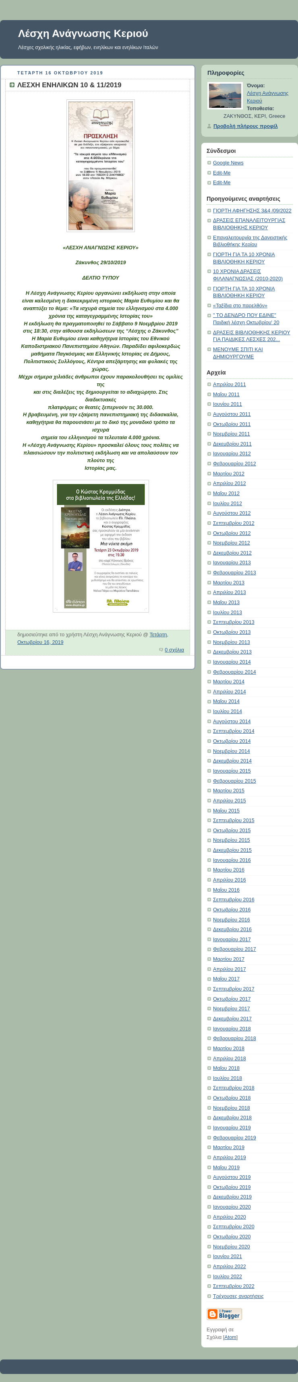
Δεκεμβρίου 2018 (232, 1118)
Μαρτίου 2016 (228, 870)
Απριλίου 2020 (229, 1217)
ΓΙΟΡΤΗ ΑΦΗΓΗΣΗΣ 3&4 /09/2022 (252, 211)
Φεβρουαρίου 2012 (234, 464)
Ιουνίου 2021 (227, 1256)
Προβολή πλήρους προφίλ (245, 126)
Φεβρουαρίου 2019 (234, 1138)
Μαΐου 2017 (226, 979)
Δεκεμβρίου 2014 (232, 761)
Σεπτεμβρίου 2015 (234, 820)
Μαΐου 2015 (226, 811)
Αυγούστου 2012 (232, 513)
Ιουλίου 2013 (227, 612)
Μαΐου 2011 (226, 394)
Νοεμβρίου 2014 (231, 751)
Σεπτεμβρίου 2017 (234, 989)
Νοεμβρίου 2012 (231, 543)
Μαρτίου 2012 (228, 474)
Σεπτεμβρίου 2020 (234, 1227)
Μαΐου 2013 (226, 602)
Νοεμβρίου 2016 (231, 920)
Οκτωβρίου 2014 (231, 741)
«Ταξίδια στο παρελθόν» (240, 305)
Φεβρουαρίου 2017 (234, 949)
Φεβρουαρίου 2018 (234, 1038)
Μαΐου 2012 (226, 493)
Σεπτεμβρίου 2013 (234, 622)
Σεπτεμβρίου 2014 (234, 731)
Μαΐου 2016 (226, 890)
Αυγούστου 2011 (232, 414)
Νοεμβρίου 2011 (231, 434)
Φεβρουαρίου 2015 (234, 781)
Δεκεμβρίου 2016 (232, 929)
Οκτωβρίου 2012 (231, 533)
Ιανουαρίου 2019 (232, 1128)
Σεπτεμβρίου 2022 (234, 1286)
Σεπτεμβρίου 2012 (234, 523)
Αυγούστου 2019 (232, 1177)
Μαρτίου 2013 (228, 583)
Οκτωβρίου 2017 (231, 999)
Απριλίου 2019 (229, 1157)
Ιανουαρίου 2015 (232, 771)
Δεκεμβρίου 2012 (232, 553)
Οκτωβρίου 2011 (231, 424)
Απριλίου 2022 (229, 1266)
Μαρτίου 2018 (228, 1048)
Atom (230, 1337)
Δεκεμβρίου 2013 (232, 652)
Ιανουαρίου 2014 (232, 662)
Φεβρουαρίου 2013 (234, 573)
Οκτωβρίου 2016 (231, 910)
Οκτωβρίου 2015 (231, 830)
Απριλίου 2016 (229, 880)
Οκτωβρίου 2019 (231, 1187)
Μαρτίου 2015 (228, 791)
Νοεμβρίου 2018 (231, 1108)
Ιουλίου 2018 (227, 1078)
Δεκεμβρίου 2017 (232, 1019)
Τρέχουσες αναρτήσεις (238, 1296)
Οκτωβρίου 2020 (231, 1237)
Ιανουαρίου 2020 (232, 1207)
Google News (228, 163)
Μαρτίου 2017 (228, 959)
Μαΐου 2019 (226, 1167)
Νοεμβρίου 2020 (231, 1247)
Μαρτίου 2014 (228, 682)
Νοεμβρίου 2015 (231, 840)
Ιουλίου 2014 (227, 711)
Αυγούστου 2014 (232, 721)
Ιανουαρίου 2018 (232, 1029)
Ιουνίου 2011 (227, 404)
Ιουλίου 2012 (227, 503)
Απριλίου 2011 (229, 384)
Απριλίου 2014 (229, 692)
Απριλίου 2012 (229, 483)
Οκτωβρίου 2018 (231, 1098)
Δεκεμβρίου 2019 (232, 1197)
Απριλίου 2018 (229, 1058)
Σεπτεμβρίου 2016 (234, 900)
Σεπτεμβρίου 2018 (234, 1088)
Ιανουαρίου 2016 (232, 860)
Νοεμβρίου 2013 (231, 642)
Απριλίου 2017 (229, 969)
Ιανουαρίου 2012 (232, 454)
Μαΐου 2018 (226, 1068)
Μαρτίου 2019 (228, 1147)
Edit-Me (221, 173)
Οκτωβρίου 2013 (231, 632)
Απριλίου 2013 (229, 592)
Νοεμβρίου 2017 (231, 1009)
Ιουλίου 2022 (227, 1276)
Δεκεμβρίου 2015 (232, 850)
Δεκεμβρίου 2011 (232, 444)
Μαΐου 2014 (226, 701)
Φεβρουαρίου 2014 (234, 672)
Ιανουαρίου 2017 (232, 939)
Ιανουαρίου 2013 (232, 563)
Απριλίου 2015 (229, 801)
